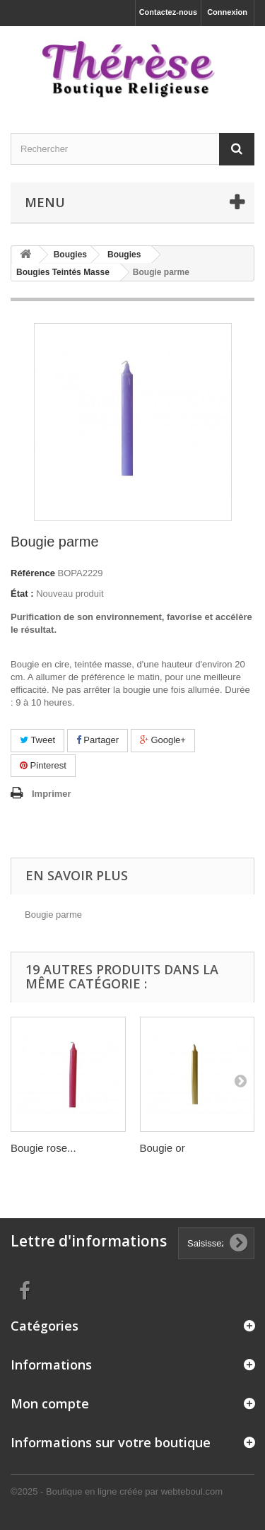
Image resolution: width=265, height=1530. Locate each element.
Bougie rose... (43, 1148)
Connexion (227, 12)
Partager (97, 740)
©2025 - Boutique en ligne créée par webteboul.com (117, 1491)
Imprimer (51, 793)
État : (22, 593)
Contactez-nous (168, 12)
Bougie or (162, 1148)
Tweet (37, 740)
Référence (33, 573)
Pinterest (43, 765)
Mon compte (50, 1403)
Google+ (163, 740)
